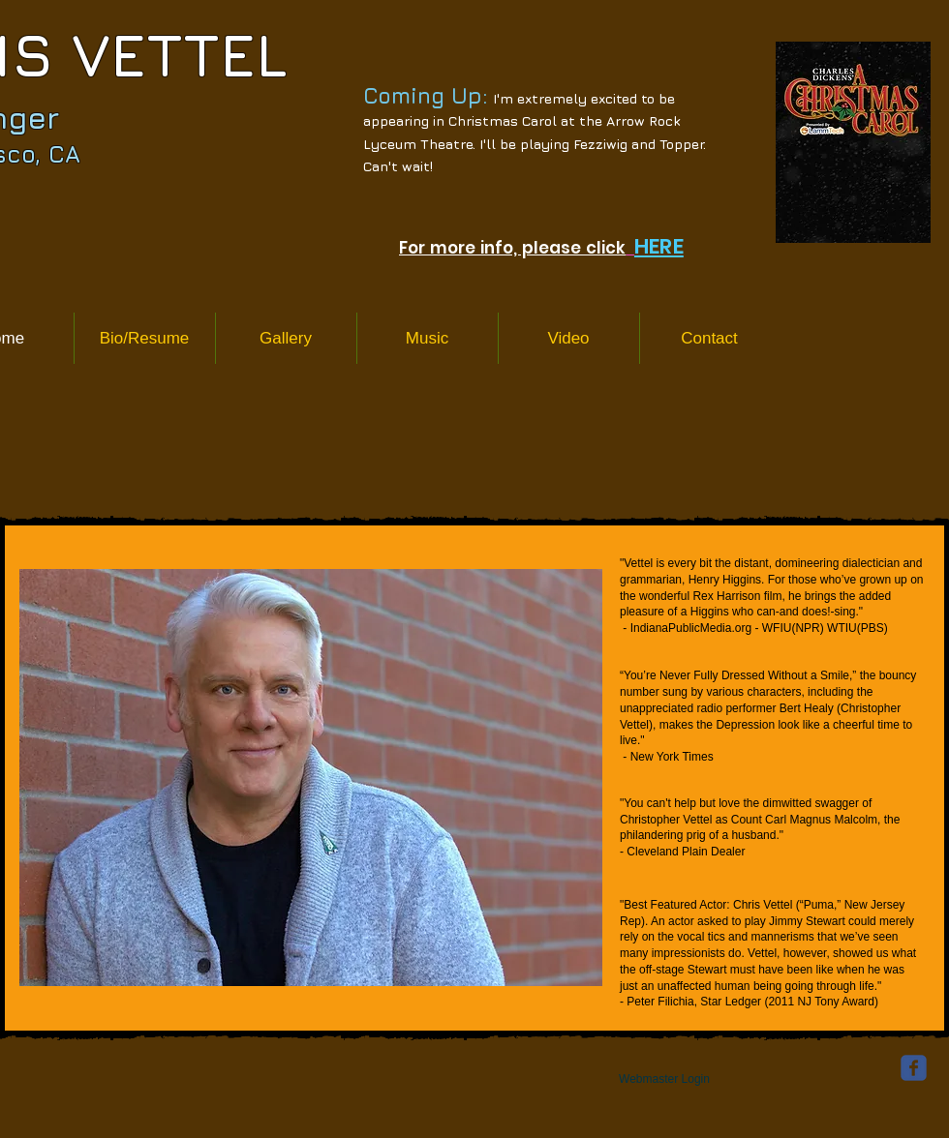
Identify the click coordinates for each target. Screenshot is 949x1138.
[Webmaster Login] (664, 1079)
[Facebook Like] (135, 1097)
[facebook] (914, 1068)
